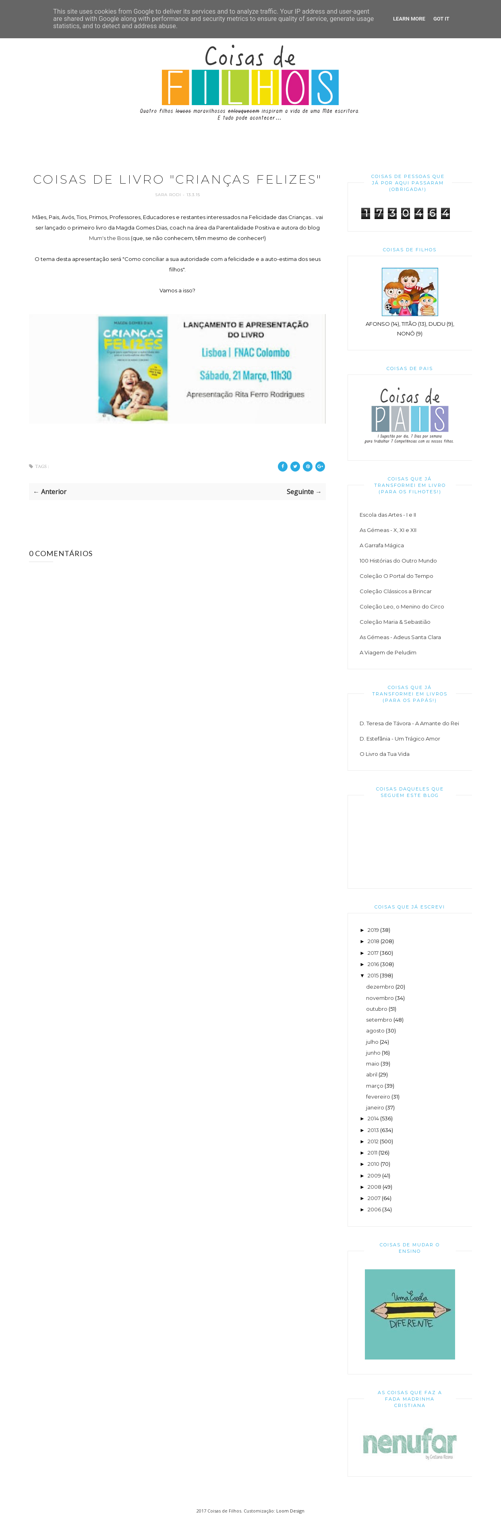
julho (372, 1042)
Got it (441, 19)
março (374, 1085)
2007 (374, 1198)
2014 (373, 1118)
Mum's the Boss (109, 238)
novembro (380, 998)
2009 (374, 1175)
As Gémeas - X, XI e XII (388, 530)
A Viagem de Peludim (388, 652)
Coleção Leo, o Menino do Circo (402, 606)
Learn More (409, 19)
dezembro (380, 986)
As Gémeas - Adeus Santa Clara (400, 637)
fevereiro (378, 1096)
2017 (373, 953)
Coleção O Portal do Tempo (396, 576)
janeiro (375, 1107)
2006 (374, 1209)
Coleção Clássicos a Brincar (396, 591)
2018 (373, 941)
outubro (376, 1009)
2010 (373, 1164)
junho (373, 1052)
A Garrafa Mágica (382, 545)
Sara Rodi (169, 194)
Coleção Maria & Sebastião (395, 622)
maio (372, 1063)
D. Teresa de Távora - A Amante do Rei (409, 723)
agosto (375, 1030)
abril (371, 1074)
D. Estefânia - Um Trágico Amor (400, 738)
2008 (374, 1187)
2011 (372, 1152)
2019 (373, 930)
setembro (379, 1019)
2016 (373, 964)
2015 (373, 975)
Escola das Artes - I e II (388, 514)
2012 (373, 1141)
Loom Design (290, 1511)
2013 (373, 1130)
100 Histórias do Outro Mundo (398, 560)
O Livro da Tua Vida (385, 754)
